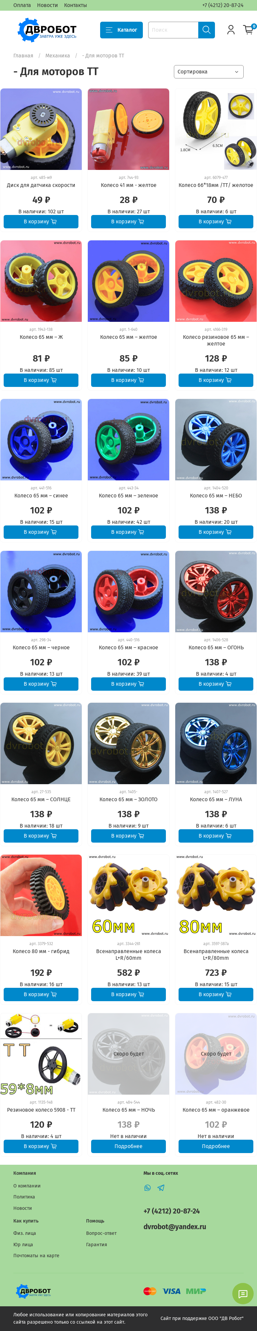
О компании (27, 1186)
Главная (23, 55)
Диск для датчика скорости (41, 185)
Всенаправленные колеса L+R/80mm (216, 954)
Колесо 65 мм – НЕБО (216, 495)
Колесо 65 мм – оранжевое (216, 1110)
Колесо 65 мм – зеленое (128, 495)
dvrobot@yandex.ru (175, 1227)
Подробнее (128, 1146)
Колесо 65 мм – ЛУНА (216, 799)
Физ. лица (24, 1233)
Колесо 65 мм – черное (41, 647)
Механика (57, 55)
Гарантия (96, 1245)
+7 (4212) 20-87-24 (223, 5)
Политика (24, 1197)
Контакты (75, 5)
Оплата (22, 5)
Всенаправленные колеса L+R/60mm (128, 954)
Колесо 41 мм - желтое (129, 185)
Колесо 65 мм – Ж (41, 337)
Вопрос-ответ (101, 1233)
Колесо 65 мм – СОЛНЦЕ (41, 799)
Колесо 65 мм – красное (128, 647)
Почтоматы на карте (36, 1256)
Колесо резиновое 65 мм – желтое (216, 340)
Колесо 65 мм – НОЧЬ (128, 1110)
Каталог (121, 30)
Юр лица (23, 1245)
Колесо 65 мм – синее (41, 495)
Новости (47, 5)
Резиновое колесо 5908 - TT (41, 1110)
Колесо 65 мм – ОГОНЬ (216, 647)
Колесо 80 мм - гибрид (41, 951)
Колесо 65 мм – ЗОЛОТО (128, 799)
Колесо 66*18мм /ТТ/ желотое (216, 185)
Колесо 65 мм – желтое (128, 337)
